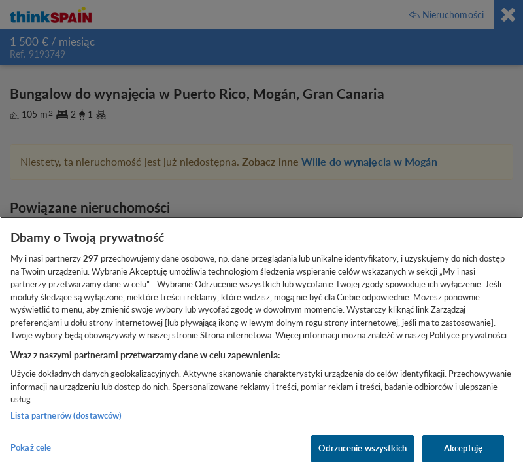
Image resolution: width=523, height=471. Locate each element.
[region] (261, 344)
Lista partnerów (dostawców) (66, 415)
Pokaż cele (30, 447)
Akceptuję (463, 448)
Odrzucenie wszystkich (362, 448)
